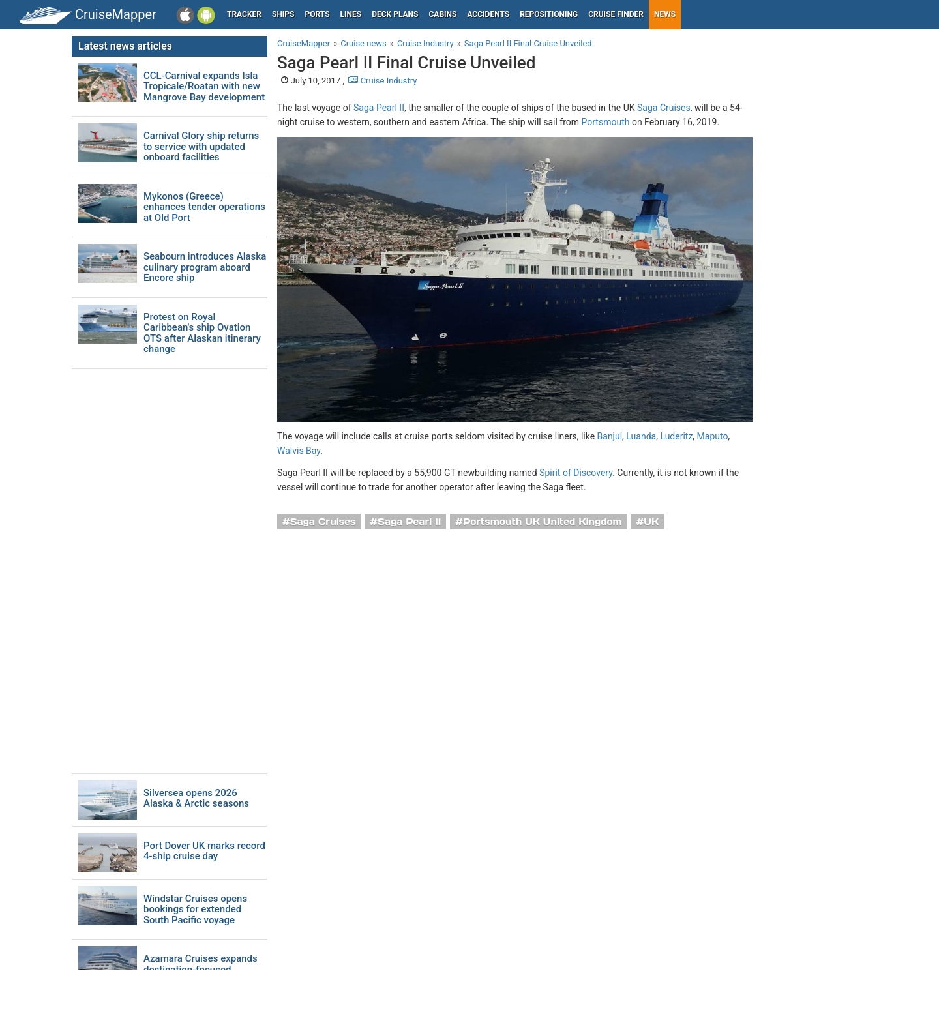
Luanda (641, 436)
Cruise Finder (616, 14)
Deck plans (395, 14)
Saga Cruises (664, 107)
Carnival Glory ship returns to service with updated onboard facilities (201, 146)
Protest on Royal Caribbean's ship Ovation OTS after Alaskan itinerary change (202, 333)
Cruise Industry (382, 80)
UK (651, 521)
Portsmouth (606, 122)
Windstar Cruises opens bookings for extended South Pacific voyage (195, 909)
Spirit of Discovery (575, 473)
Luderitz (676, 436)
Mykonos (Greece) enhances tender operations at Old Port (204, 207)
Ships (283, 14)
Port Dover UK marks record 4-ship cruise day (204, 851)
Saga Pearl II (378, 107)
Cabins (442, 14)
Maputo (712, 436)
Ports (317, 14)
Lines (351, 14)
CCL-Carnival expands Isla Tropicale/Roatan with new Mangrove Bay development (204, 86)
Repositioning (549, 14)
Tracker (244, 14)
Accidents (488, 14)
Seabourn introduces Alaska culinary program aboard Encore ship (204, 267)
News (665, 14)
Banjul (610, 436)
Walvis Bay (298, 450)
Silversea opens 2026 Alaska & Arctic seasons (196, 798)
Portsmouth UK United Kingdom (542, 521)
